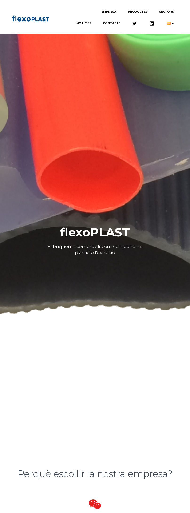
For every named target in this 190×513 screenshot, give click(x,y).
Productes (137, 11)
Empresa (108, 11)
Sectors (166, 11)
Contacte (111, 23)
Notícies (83, 23)
